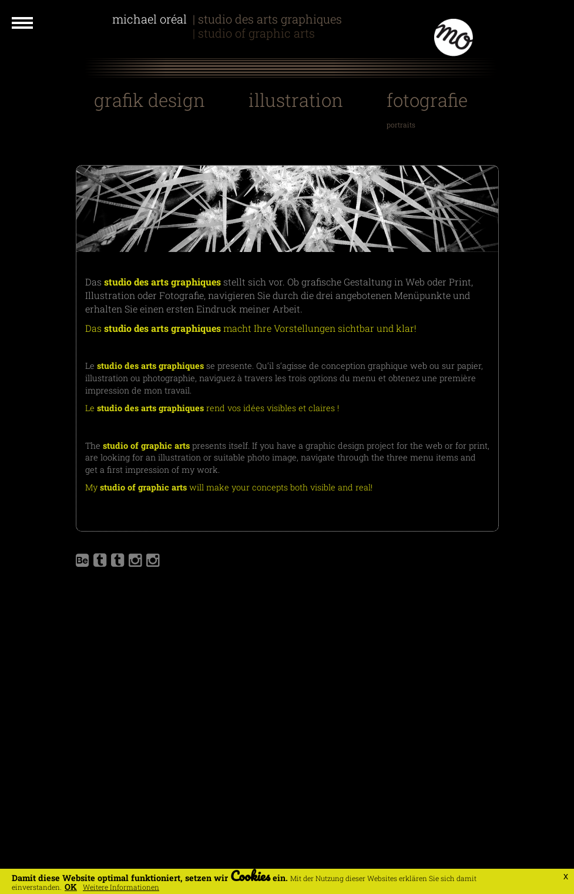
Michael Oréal (151, 18)
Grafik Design (149, 100)
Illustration (296, 100)
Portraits (401, 124)
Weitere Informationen (121, 887)
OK (71, 886)
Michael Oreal (151, 33)
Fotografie (427, 100)
